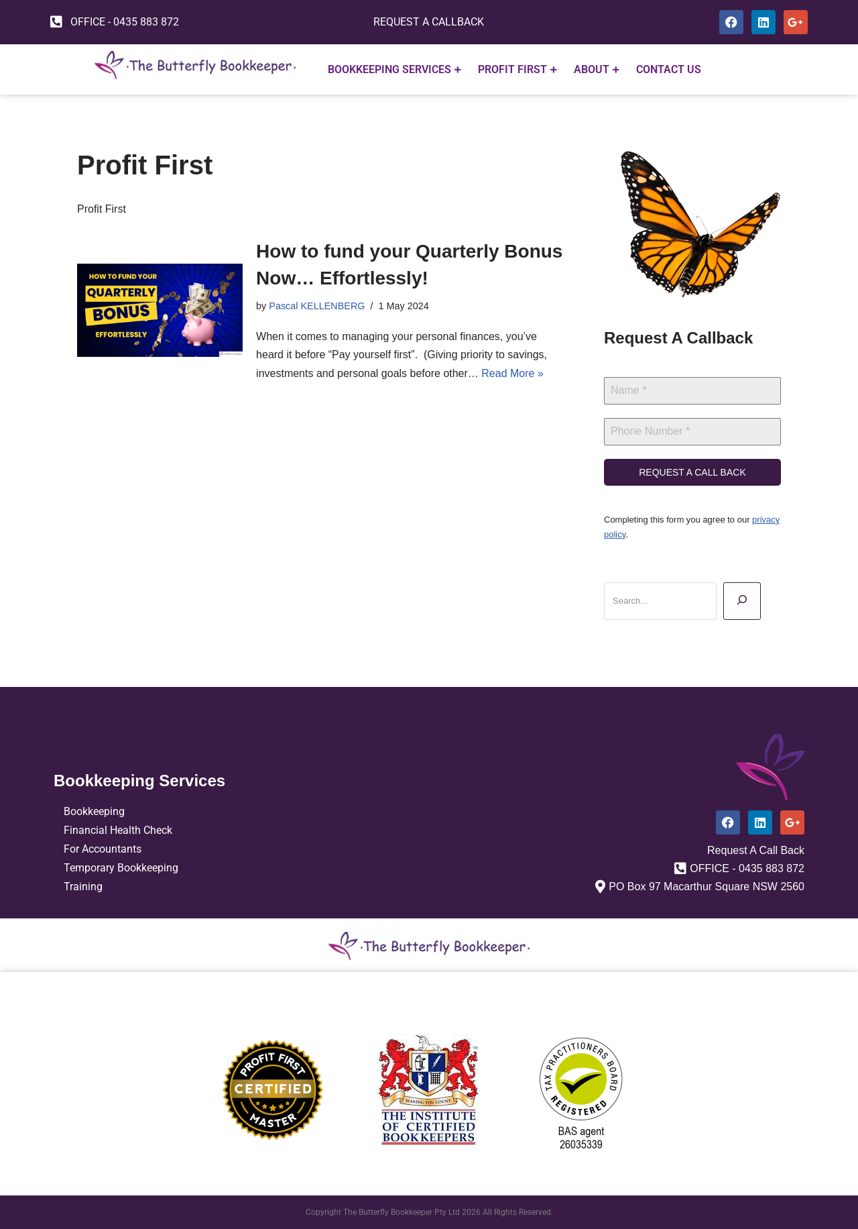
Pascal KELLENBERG (317, 306)
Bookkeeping (94, 811)
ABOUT (596, 69)
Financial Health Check (118, 830)
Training (83, 886)
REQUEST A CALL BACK (692, 472)
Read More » (512, 373)
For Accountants (102, 849)
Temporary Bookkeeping (121, 867)
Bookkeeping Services (394, 69)
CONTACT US (668, 69)
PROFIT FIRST (517, 69)
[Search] (742, 601)
